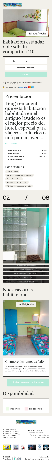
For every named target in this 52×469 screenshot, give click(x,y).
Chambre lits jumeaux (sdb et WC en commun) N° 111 (24, 361)
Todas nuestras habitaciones (28, 382)
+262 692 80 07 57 (34, 432)
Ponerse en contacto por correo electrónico (37, 436)
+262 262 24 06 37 (34, 430)
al (26, 61)
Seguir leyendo (11, 143)
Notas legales (44, 457)
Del (14, 61)
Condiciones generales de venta (37, 459)
